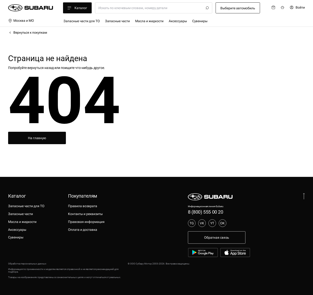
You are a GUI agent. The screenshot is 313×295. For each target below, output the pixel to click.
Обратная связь (216, 237)
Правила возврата (82, 206)
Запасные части (117, 21)
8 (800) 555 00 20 (205, 212)
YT (212, 223)
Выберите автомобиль (237, 8)
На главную (37, 138)
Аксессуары (178, 21)
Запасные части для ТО (82, 21)
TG (192, 223)
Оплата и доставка (82, 230)
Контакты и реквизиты (85, 214)
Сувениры (199, 21)
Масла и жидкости (149, 21)
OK (222, 223)
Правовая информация (86, 222)
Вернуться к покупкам (27, 32)
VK (202, 223)
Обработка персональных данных (27, 263)
